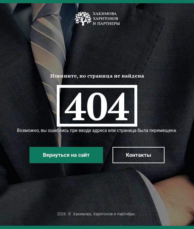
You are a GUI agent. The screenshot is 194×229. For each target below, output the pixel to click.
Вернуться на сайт (66, 155)
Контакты (138, 155)
